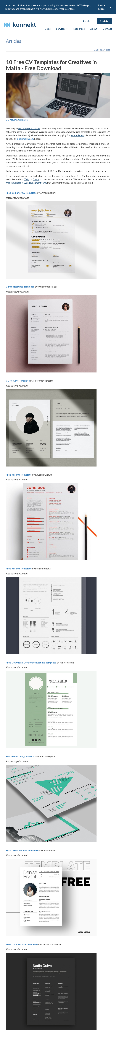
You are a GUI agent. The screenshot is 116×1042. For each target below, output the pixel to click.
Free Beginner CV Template (21, 192)
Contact (107, 28)
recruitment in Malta (29, 128)
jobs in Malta (77, 135)
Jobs (48, 28)
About (93, 28)
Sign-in (86, 21)
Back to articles (102, 49)
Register (105, 21)
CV (7, 119)
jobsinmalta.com (25, 138)
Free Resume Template (19, 474)
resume (13, 119)
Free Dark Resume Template (22, 944)
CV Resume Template (18, 380)
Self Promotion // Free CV (20, 756)
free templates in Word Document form (26, 182)
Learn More (101, 7)
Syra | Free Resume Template (22, 850)
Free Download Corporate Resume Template (31, 662)
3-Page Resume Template (20, 286)
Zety (26, 179)
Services (62, 28)
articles (13, 41)
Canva (36, 179)
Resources (79, 28)
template (23, 119)
